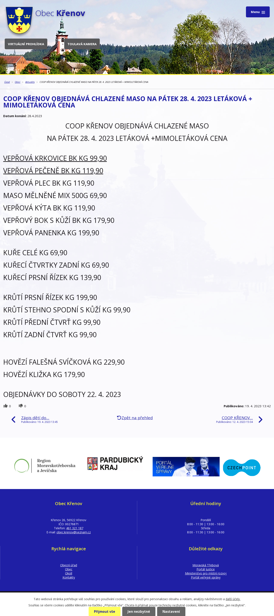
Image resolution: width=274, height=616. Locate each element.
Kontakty (69, 577)
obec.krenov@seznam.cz (74, 532)
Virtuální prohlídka (26, 44)
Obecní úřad (68, 565)
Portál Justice (206, 569)
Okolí (68, 573)
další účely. (233, 599)
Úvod (7, 82)
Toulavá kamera (82, 44)
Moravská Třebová (205, 565)
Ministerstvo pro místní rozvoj (205, 573)
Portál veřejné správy (205, 577)
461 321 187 (74, 528)
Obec (17, 82)
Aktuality (30, 82)
